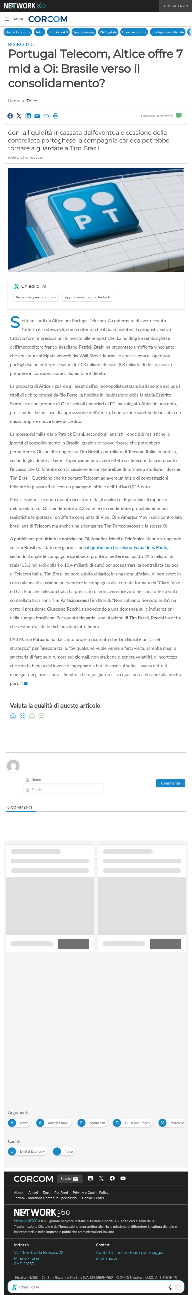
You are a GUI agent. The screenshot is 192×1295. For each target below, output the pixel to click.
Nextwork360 (26, 1221)
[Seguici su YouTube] (123, 1179)
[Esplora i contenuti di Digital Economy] (28, 1150)
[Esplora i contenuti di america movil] (55, 1121)
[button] (14, 19)
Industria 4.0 (58, 32)
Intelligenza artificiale (168, 32)
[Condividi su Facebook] (10, 116)
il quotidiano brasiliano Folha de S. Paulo (127, 547)
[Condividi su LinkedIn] (28, 116)
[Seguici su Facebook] (112, 1179)
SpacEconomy (83, 32)
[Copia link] (46, 116)
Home (14, 101)
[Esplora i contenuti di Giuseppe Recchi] (133, 1121)
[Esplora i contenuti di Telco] (65, 1150)
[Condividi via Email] (37, 116)
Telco (40, 32)
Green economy (134, 32)
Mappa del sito (96, 1288)
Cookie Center (93, 1198)
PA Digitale (108, 32)
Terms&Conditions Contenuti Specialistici (45, 1198)
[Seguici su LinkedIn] (91, 1179)
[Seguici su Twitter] (101, 1179)
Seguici (69, 1179)
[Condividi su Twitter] (19, 116)
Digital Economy (17, 32)
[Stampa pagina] (56, 116)
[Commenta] (170, 783)
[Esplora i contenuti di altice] (20, 1121)
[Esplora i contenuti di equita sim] (93, 1121)
